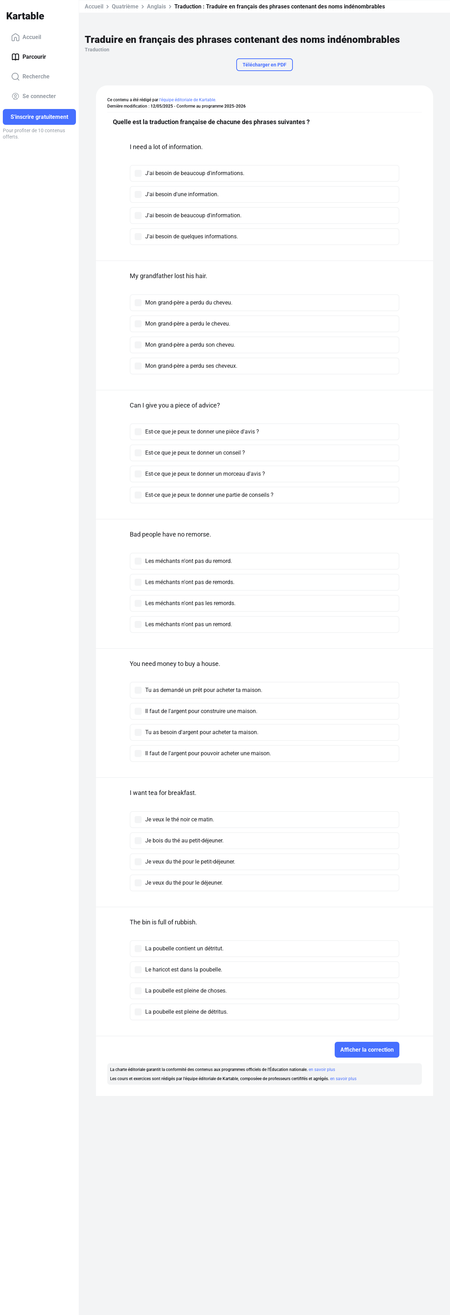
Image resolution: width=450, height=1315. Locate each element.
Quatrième (125, 6)
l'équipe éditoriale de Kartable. (187, 99)
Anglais (156, 6)
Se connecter (33, 96)
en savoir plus (322, 1069)
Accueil (26, 37)
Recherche (30, 76)
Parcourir (28, 57)
